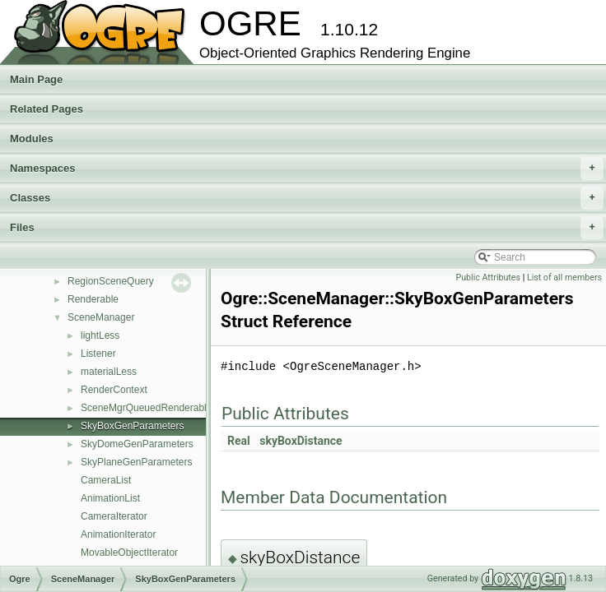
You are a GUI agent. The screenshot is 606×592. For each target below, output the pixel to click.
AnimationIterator (118, 534)
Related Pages (46, 109)
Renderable (93, 299)
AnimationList (110, 498)
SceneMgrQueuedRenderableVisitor (160, 408)
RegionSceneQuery (111, 281)
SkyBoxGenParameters (132, 426)
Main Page (36, 79)
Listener (98, 353)
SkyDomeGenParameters (137, 444)
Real (238, 440)
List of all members (564, 277)
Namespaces (307, 168)
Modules (32, 138)
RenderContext (114, 389)
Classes (307, 198)
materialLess (109, 371)
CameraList (106, 480)
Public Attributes (487, 277)
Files (307, 227)
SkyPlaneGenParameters (136, 462)
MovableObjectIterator (129, 552)
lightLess (100, 335)
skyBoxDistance (300, 440)
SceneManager (101, 317)
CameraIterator (114, 516)
